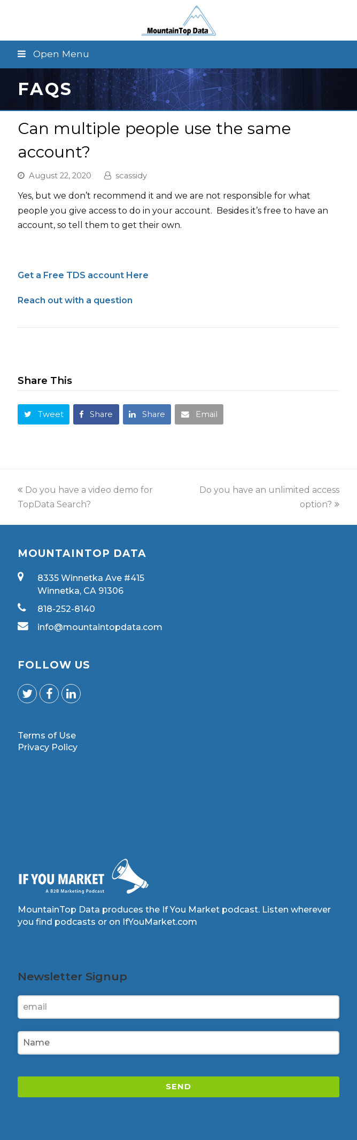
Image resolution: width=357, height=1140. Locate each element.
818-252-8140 (66, 609)
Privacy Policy (47, 747)
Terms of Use (47, 735)
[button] (178, 54)
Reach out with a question (75, 300)
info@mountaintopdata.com (99, 627)
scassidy (131, 175)
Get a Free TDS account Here (83, 275)
